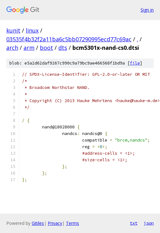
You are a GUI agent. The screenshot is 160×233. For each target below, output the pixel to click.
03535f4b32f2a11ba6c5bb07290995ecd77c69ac (68, 39)
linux (32, 30)
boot (46, 47)
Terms (72, 223)
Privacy (55, 223)
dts (62, 47)
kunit (13, 30)
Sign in (147, 10)
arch (12, 47)
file (135, 63)
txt (133, 223)
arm (29, 47)
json (149, 223)
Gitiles (38, 223)
